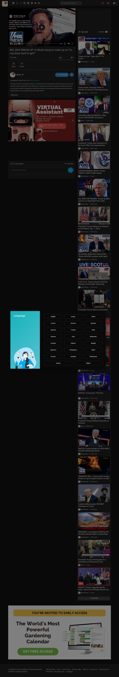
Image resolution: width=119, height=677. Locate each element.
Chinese (53, 336)
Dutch (93, 316)
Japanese (53, 350)
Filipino (88, 363)
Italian (93, 350)
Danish (58, 363)
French (53, 323)
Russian (93, 323)
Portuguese (73, 350)
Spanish (53, 330)
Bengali (93, 343)
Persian (53, 356)
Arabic (73, 316)
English (53, 316)
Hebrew (73, 343)
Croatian (53, 343)
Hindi (93, 330)
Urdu (73, 336)
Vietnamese (93, 356)
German (73, 323)
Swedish (73, 356)
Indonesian (93, 336)
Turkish (73, 330)
